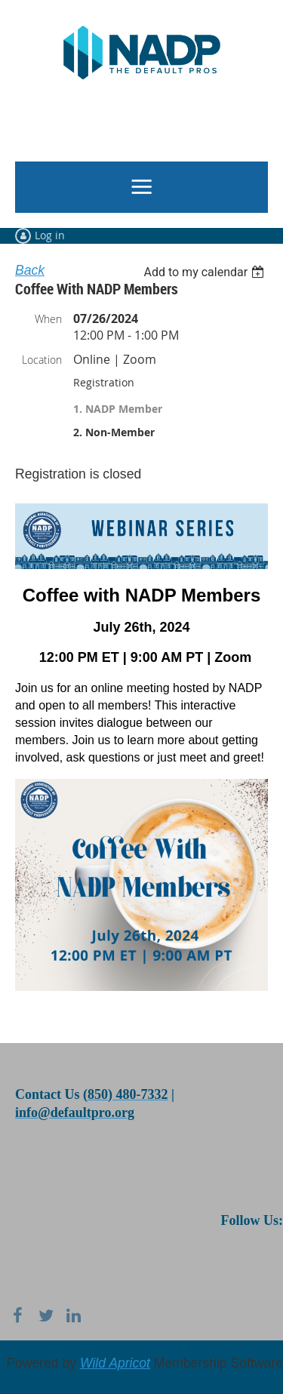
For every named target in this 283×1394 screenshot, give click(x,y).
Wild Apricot (115, 1363)
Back (30, 270)
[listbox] (205, 272)
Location (42, 359)
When (48, 319)
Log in (50, 235)
